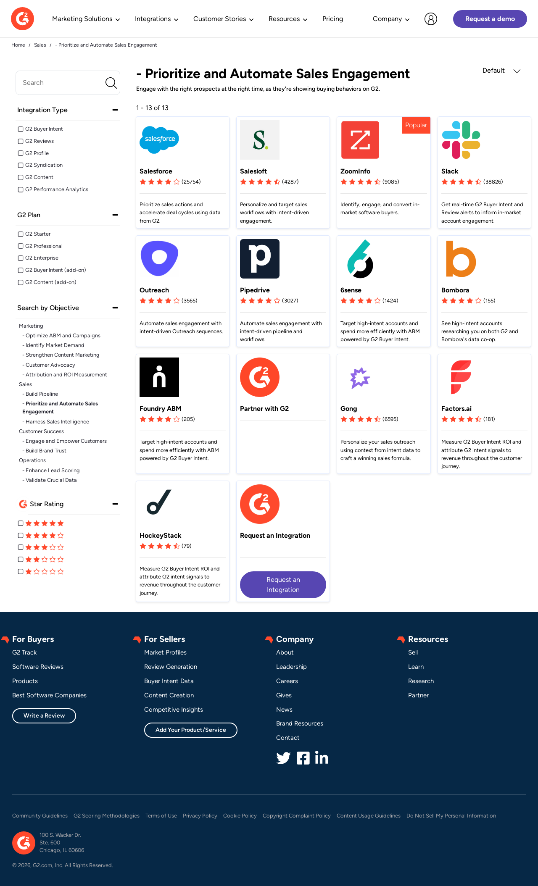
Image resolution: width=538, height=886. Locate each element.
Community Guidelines (40, 815)
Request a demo (490, 19)
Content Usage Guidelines (369, 815)
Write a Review (44, 715)
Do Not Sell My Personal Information (451, 815)
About (285, 652)
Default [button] (502, 70)
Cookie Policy (240, 815)
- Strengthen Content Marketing (61, 355)
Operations (32, 460)
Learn (416, 666)
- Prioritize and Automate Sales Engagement (60, 407)
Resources (284, 19)
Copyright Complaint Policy (297, 815)
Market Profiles (165, 652)
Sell (413, 652)
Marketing (31, 326)
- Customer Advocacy (48, 365)
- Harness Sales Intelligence (55, 421)
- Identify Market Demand (53, 345)
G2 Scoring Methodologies (107, 815)
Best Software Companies (49, 695)
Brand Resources (299, 723)
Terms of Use (161, 815)
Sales (25, 384)
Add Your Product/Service (191, 730)
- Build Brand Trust (44, 450)
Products (25, 681)
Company (387, 19)
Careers (287, 681)
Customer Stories (219, 19)
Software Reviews (37, 666)
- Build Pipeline (40, 394)
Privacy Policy (200, 815)
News (284, 709)
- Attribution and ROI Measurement (64, 374)
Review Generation (170, 666)
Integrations (153, 19)
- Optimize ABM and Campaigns (61, 335)
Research (421, 681)
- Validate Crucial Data (49, 480)
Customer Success (41, 431)
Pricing (332, 19)
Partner (418, 695)
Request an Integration (283, 585)
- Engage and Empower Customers (64, 441)
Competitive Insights (173, 709)
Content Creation (169, 695)
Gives (284, 695)
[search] (68, 83)
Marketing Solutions (82, 19)
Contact (288, 737)
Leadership (291, 666)
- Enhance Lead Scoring (51, 470)
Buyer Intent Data (169, 681)
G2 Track (24, 652)
